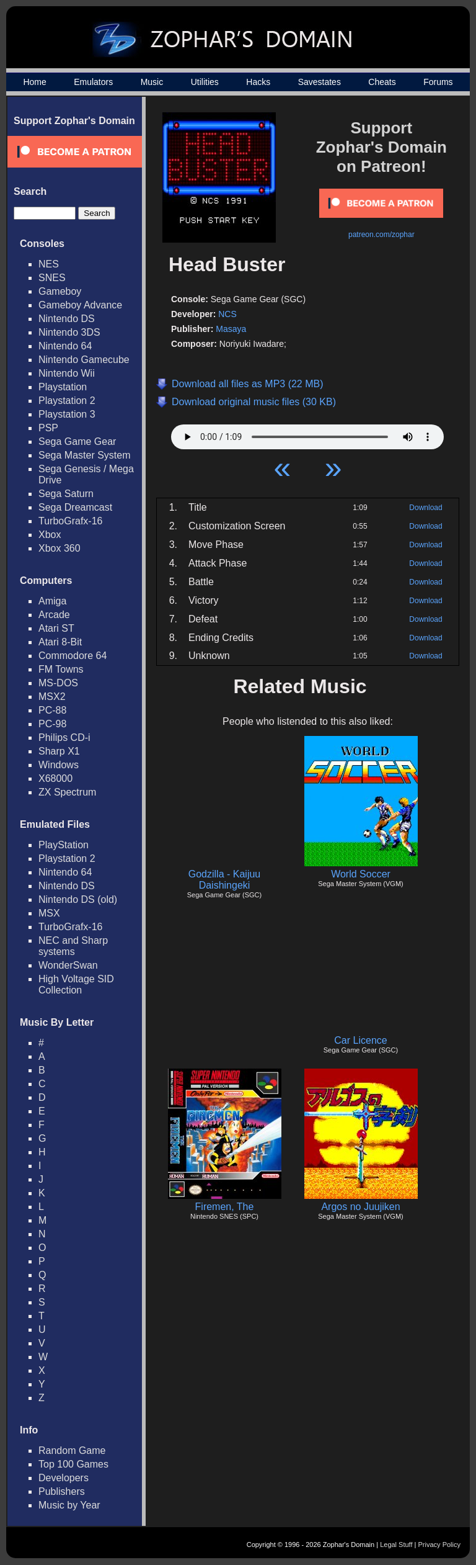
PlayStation (63, 845)
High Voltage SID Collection (76, 984)
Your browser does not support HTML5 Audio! (307, 433)
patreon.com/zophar (381, 234)
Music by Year (69, 1505)
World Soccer (360, 874)
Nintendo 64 (65, 346)
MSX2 (52, 696)
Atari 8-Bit (60, 642)
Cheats (381, 82)
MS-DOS (58, 683)
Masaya (231, 329)
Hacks (258, 82)
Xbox (49, 534)
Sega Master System (84, 455)
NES (48, 264)
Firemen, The (224, 1206)
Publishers (61, 1491)
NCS (227, 314)
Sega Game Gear (77, 441)
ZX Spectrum (67, 792)
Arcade (54, 614)
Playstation (62, 387)
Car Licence (360, 1040)
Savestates (319, 82)
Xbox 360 (59, 548)
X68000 (55, 778)
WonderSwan (68, 965)
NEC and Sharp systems (73, 946)
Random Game (72, 1450)
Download (425, 507)
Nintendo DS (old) (77, 899)
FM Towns (61, 669)
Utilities (205, 82)
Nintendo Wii (66, 373)
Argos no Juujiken (360, 1206)
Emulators (93, 82)
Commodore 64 (72, 655)
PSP (48, 428)
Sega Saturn (66, 493)
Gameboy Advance (80, 305)
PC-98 (52, 724)
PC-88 (52, 710)
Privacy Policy (439, 1544)
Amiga (52, 601)
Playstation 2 (66, 400)
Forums (437, 82)
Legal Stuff (396, 1544)
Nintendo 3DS (69, 332)
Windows (58, 765)
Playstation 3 (66, 414)
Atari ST (56, 628)
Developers (63, 1478)
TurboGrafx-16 (70, 521)
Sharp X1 (59, 751)
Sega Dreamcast (75, 507)
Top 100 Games (73, 1464)
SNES (52, 277)
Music (152, 82)
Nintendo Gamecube (84, 359)
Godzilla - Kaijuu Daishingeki (224, 879)
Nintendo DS (66, 318)
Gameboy (59, 291)
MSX (49, 913)
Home (34, 82)
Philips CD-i (64, 737)
